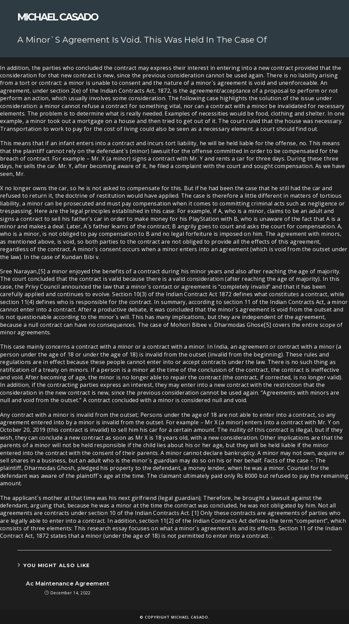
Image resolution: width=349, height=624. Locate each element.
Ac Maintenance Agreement (67, 583)
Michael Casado (57, 17)
